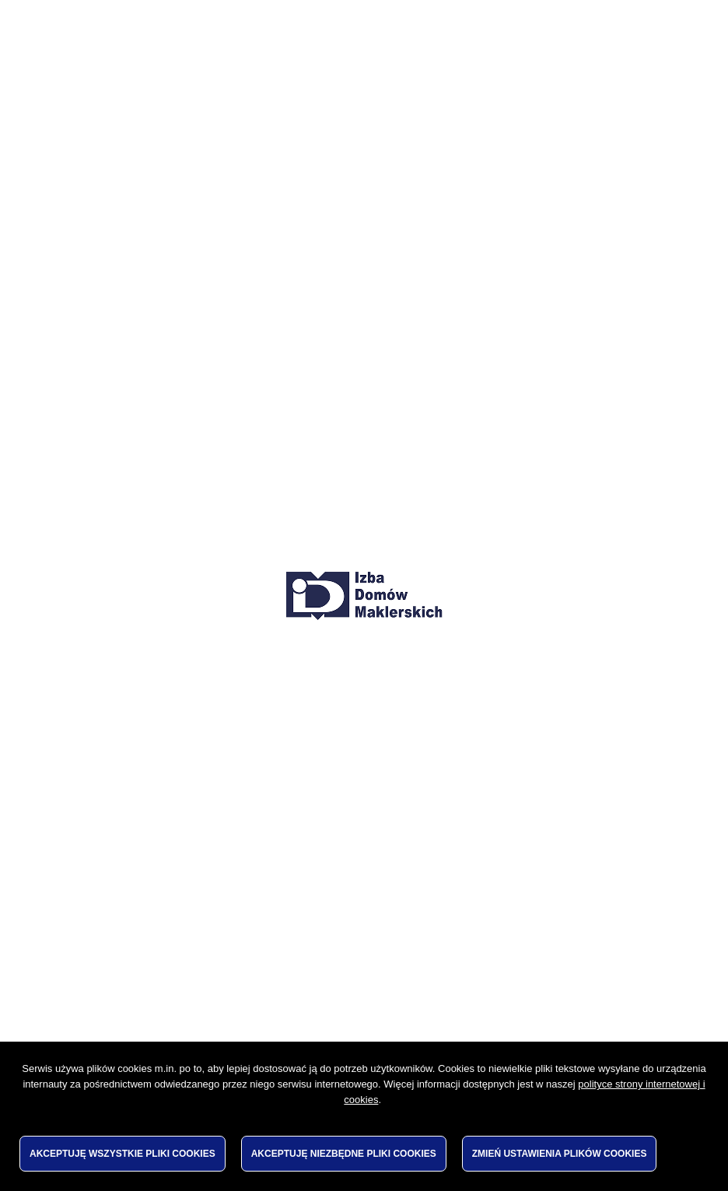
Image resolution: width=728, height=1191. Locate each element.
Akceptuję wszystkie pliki (122, 1153)
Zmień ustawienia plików (559, 1153)
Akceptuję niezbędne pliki (343, 1153)
